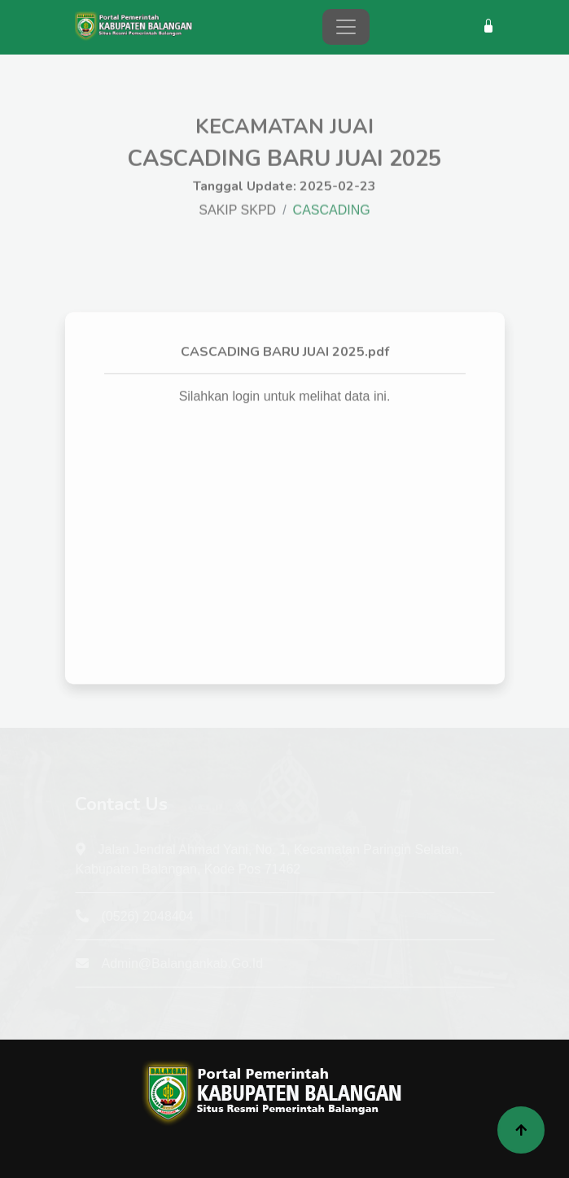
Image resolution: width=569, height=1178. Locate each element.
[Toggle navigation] (346, 27)
